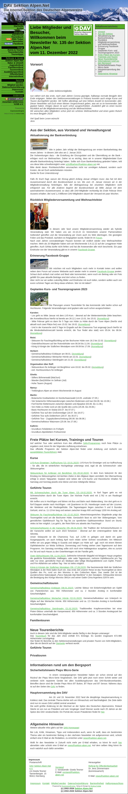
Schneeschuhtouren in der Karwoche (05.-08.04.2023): (56, 528)
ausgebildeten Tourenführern (43, 452)
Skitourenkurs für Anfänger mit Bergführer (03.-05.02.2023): (59, 473)
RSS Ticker (17, 39)
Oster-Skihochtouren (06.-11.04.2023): (48, 556)
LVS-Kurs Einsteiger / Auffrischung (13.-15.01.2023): (54, 463)
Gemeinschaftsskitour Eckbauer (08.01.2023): (52, 588)
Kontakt (45, 783)
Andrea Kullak (96, 786)
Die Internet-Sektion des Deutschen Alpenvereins (43, 10)
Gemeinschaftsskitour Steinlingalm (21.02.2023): (54, 608)
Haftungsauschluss (114, 783)
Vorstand (59, 767)
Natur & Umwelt (15, 63)
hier (102, 712)
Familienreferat (15, 67)
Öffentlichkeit (16, 74)
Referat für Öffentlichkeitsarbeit (102, 766)
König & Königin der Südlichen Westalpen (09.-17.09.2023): (58, 567)
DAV (53, 686)
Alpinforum (17, 34)
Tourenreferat (16, 69)
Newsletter (18, 41)
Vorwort (101, 31)
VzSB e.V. (18, 104)
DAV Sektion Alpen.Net (26, 5)
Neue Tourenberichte (107, 59)
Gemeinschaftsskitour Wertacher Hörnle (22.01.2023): (56, 598)
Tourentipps (17, 54)
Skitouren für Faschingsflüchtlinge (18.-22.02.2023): (54, 514)
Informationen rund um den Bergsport (108, 62)
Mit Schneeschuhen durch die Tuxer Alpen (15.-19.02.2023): (61, 492)
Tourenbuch (40, 636)
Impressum (35, 783)
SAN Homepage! (71, 727)
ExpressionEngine (68, 786)
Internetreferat (16, 76)
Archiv (20, 28)
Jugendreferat (16, 65)
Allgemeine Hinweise (107, 73)
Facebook (18, 43)
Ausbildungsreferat (13, 72)
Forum (99, 238)
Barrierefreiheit (97, 783)
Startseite (60, 643)
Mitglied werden (58, 783)
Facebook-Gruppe (86, 249)
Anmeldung (103, 318)
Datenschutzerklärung (78, 783)
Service (19, 82)
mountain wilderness (12, 102)
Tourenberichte (15, 52)
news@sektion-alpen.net (94, 738)
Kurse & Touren (15, 50)
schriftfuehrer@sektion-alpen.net (81, 164)
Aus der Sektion (105, 34)
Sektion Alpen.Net (84, 788)
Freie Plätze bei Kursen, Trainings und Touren (109, 56)
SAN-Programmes (91, 443)
